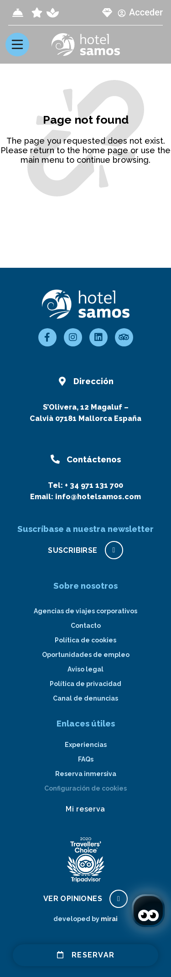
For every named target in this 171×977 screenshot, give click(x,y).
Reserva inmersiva (85, 773)
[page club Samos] (107, 12)
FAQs (85, 759)
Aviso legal (85, 669)
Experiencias (86, 744)
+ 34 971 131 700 (94, 485)
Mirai (109, 918)
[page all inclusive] (36, 12)
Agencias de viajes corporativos (85, 611)
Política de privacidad (85, 683)
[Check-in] (17, 12)
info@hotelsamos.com (98, 496)
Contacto (86, 625)
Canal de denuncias (85, 698)
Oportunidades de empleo (86, 654)
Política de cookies (85, 640)
